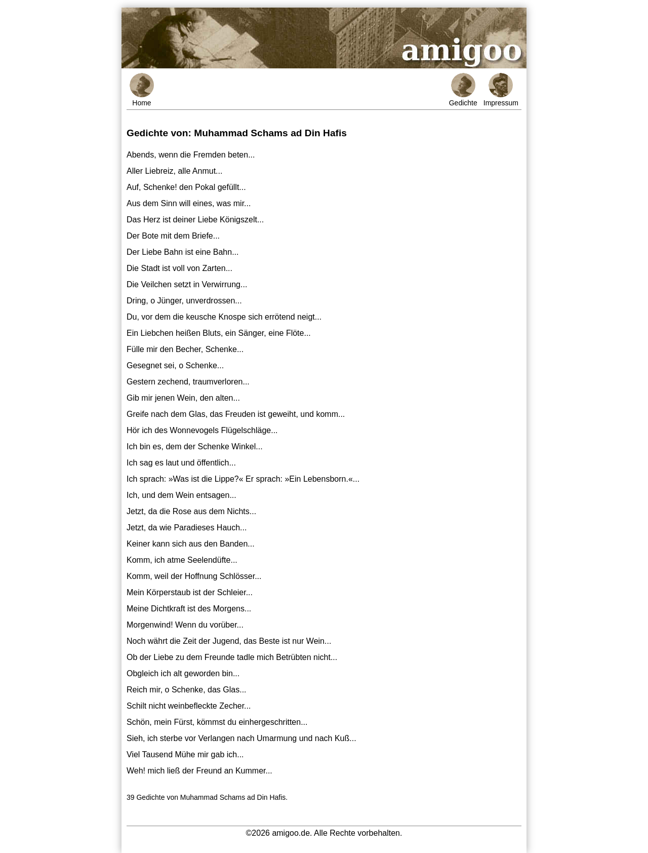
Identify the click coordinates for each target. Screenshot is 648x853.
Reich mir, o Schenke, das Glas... (187, 689)
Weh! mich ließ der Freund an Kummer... (199, 770)
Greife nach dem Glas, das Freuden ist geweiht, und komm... (236, 414)
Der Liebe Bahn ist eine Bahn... (182, 252)
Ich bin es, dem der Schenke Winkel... (195, 446)
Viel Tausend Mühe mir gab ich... (185, 754)
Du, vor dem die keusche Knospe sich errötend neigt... (224, 317)
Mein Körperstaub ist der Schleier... (190, 592)
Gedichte (463, 90)
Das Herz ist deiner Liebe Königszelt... (195, 219)
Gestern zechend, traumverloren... (188, 381)
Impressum (500, 90)
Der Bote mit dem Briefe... (173, 235)
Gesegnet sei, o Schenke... (175, 365)
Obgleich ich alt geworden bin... (183, 673)
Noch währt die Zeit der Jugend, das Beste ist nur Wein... (229, 641)
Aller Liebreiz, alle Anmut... (174, 171)
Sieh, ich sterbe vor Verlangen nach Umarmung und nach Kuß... (241, 738)
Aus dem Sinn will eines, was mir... (189, 203)
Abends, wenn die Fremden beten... (191, 154)
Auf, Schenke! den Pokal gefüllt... (186, 187)
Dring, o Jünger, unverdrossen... (184, 300)
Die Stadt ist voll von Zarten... (179, 268)
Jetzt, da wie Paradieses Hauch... (187, 527)
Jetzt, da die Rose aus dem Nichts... (191, 511)
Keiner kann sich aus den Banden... (191, 543)
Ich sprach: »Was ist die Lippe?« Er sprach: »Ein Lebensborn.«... (243, 479)
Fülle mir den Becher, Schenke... (185, 349)
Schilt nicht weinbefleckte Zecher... (189, 706)
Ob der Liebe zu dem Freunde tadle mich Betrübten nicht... (232, 657)
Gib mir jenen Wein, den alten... (183, 398)
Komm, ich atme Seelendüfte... (182, 560)
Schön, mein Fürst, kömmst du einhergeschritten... (217, 722)
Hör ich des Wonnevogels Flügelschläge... (202, 430)
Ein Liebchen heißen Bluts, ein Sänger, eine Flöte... (219, 333)
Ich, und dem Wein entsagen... (181, 495)
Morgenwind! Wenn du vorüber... (185, 625)
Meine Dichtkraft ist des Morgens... (189, 608)
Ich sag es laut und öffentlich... (181, 462)
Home (142, 90)
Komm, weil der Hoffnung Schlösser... (194, 576)
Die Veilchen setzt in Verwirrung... (187, 284)
